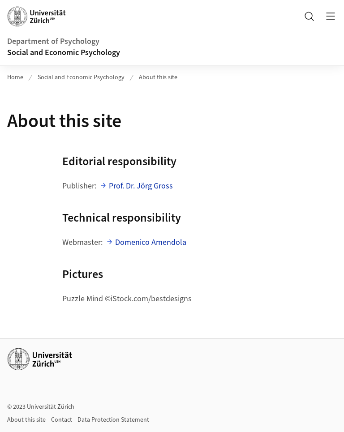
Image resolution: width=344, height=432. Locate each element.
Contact (61, 419)
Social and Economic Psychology (63, 52)
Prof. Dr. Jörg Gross (141, 186)
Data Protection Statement (113, 419)
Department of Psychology (53, 41)
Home (15, 77)
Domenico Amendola (150, 242)
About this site (158, 77)
